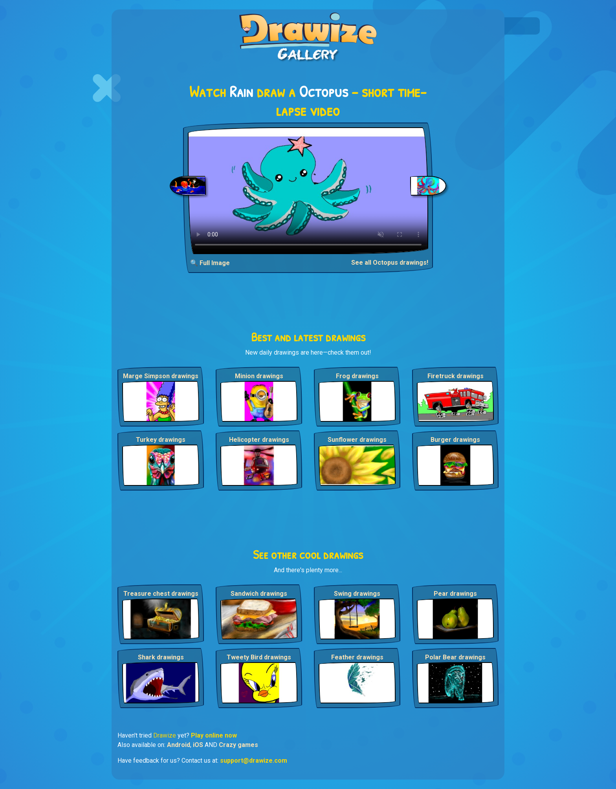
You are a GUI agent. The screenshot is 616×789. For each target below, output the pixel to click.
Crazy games (238, 745)
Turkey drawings (160, 439)
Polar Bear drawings (455, 657)
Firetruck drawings (455, 376)
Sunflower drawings (357, 439)
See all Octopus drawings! (389, 262)
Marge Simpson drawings (160, 376)
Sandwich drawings (259, 593)
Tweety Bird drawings (259, 657)
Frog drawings (357, 376)
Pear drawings (455, 593)
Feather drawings (357, 657)
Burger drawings (455, 439)
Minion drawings (259, 376)
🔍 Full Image (210, 263)
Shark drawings (161, 657)
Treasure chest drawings (160, 593)
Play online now (214, 735)
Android (178, 745)
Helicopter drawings (259, 439)
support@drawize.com (253, 760)
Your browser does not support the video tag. (308, 190)
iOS (198, 745)
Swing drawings (357, 593)
